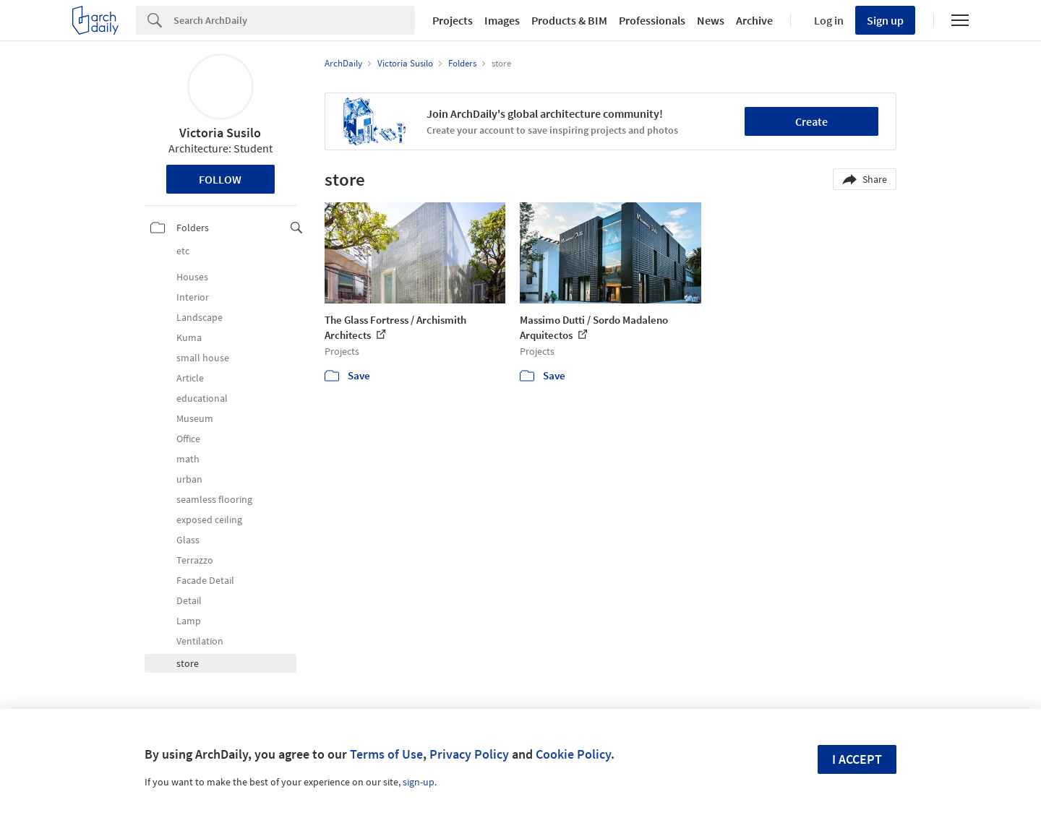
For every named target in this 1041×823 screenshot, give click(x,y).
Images (502, 20)
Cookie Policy (573, 754)
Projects (452, 20)
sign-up (418, 781)
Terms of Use (386, 754)
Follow (220, 179)
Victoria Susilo (220, 132)
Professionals (652, 20)
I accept (857, 759)
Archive (754, 20)
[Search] (294, 20)
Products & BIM (569, 20)
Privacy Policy (469, 754)
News (710, 20)
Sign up (885, 20)
